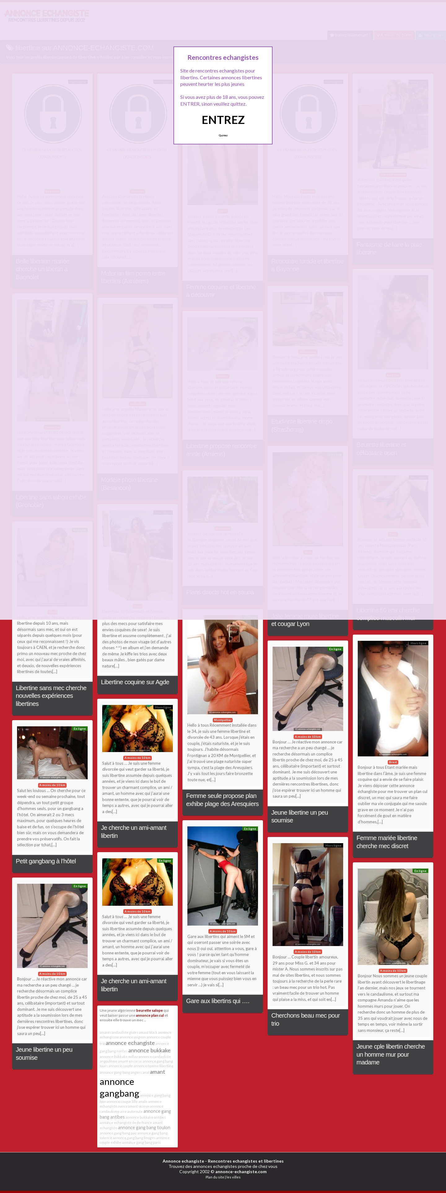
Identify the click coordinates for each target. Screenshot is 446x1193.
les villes (233, 1177)
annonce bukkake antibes (145, 1117)
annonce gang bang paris (141, 1142)
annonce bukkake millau (119, 1056)
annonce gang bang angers (121, 1072)
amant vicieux (138, 1106)
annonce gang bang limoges (134, 1138)
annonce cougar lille (122, 1101)
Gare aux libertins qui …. (217, 1000)
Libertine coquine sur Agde (135, 682)
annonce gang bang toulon (144, 1127)
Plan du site (215, 1177)
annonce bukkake (149, 1050)
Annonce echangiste (183, 1161)
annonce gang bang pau (118, 1133)
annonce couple (120, 1066)
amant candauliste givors (119, 1032)
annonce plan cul (150, 1015)
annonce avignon (133, 1037)
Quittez (223, 135)
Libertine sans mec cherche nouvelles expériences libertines (51, 696)
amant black (148, 1032)
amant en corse (130, 1061)
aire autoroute (131, 1111)
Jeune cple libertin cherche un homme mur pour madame (390, 1054)
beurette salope (149, 1010)
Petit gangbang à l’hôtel (46, 861)
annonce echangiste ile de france (126, 1122)
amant (157, 1071)
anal (145, 1072)
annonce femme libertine (153, 1066)
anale (142, 1101)
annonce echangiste (130, 1042)
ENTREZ (223, 119)
